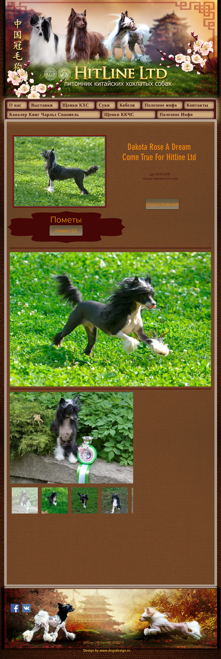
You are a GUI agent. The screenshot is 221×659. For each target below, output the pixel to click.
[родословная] (162, 204)
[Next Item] (125, 438)
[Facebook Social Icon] (15, 608)
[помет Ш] (66, 230)
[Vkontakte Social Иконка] (26, 608)
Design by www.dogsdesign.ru (106, 650)
